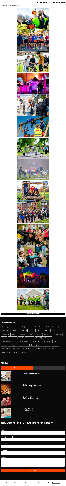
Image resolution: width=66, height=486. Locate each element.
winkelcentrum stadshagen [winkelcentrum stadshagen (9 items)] (39, 348)
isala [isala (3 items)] (23, 334)
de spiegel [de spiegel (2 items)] (15, 330)
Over (44, 4)
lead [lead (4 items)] (4, 337)
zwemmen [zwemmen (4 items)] (16, 352)
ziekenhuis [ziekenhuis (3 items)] (52, 348)
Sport (54, 2)
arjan (32, 372)
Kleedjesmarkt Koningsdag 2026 (31, 373)
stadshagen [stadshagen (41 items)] (13, 345)
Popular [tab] (17, 368)
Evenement (49, 2)
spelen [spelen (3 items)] (57, 341)
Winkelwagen (16, 4)
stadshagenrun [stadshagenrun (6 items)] (37, 345)
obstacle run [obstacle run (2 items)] (47, 337)
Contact (51, 4)
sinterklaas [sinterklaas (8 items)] (35, 341)
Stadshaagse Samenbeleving (30, 398)
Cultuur (58, 2)
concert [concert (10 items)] (55, 327)
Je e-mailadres (33, 445)
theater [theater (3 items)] (46, 345)
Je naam (33, 432)
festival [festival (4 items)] (39, 330)
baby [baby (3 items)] (28, 327)
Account (28, 4)
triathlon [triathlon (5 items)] (55, 345)
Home (36, 2)
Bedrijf (44, 2)
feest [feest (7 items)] (32, 330)
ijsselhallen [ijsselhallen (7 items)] (15, 334)
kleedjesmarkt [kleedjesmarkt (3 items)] (48, 334)
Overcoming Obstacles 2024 (33, 314)
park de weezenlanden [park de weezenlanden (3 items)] (23, 341)
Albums (10, 4)
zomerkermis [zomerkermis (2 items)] (6, 352)
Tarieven (40, 4)
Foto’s (40, 2)
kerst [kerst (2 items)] (30, 334)
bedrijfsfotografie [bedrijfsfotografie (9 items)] (44, 327)
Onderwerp (33, 452)
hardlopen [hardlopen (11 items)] (5, 334)
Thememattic (56, 483)
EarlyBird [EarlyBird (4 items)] (24, 330)
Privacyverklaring (59, 4)
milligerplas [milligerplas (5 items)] (29, 337)
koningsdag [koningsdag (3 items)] (58, 334)
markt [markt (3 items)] (21, 337)
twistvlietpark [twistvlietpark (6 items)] (6, 348)
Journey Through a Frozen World (32, 386)
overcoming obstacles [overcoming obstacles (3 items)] (8, 341)
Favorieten (34, 4)
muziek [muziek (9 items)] (38, 337)
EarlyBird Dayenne (28, 410)
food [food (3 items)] (47, 330)
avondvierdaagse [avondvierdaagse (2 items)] (18, 327)
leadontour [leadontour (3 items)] (12, 337)
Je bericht (33, 461)
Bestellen (4, 4)
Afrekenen (23, 4)
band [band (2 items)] (34, 327)
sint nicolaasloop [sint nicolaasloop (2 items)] (47, 341)
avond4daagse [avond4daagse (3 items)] (6, 327)
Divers (63, 2)
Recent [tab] (49, 368)
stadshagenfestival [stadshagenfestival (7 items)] (24, 345)
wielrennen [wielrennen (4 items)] (25, 348)
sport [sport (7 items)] (4, 345)
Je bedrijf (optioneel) (33, 438)
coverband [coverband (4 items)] (5, 330)
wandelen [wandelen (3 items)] (16, 348)
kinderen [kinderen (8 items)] (38, 334)
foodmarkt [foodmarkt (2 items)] (55, 330)
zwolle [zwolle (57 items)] (25, 352)
